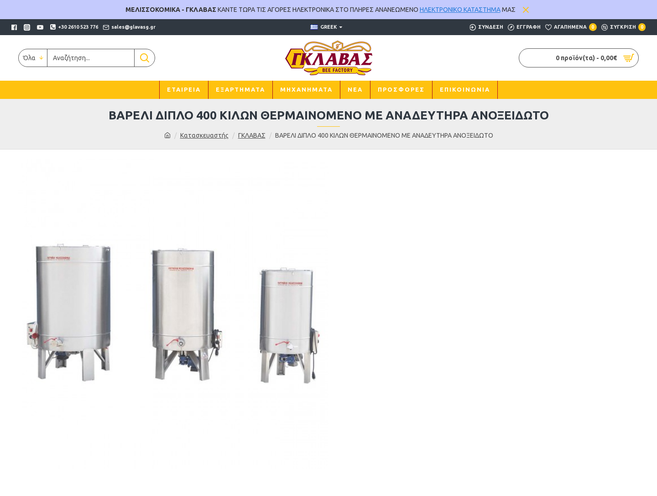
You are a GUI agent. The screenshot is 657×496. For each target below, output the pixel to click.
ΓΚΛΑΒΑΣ (252, 135)
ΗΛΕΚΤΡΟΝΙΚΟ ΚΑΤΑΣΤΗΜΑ (460, 9)
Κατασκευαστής (204, 135)
